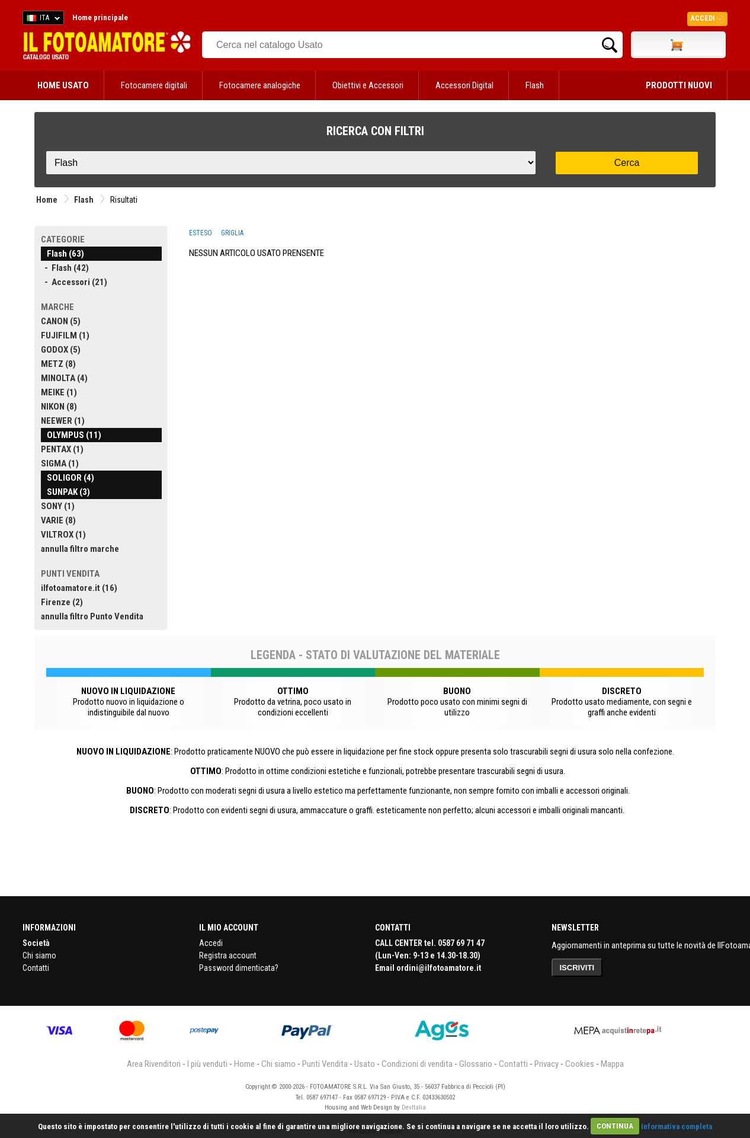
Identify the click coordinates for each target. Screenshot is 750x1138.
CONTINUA (615, 1125)
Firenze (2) (62, 602)
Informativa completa (676, 1125)
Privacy (546, 1064)
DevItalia (414, 1107)
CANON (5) (61, 321)
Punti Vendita (325, 1064)
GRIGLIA (232, 233)
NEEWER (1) (63, 420)
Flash (534, 85)
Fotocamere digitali (154, 85)
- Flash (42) (65, 268)
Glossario (475, 1064)
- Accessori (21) (74, 282)
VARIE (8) (58, 520)
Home (46, 199)
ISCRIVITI (577, 967)
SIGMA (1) (60, 463)
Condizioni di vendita (417, 1064)
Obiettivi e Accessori (367, 85)
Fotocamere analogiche (259, 85)
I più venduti (207, 1064)
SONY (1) (58, 506)
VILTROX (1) (63, 534)
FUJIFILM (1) (65, 335)
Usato (364, 1064)
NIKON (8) (59, 406)
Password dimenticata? (238, 968)
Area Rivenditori (154, 1064)
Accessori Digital (464, 85)
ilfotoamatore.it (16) (79, 588)
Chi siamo (39, 955)
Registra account (228, 955)
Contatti (36, 968)
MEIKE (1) (59, 392)
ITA (41, 19)
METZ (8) (58, 364)
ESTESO (200, 233)
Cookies (579, 1064)
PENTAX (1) (62, 449)
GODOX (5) (61, 349)
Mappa (612, 1064)
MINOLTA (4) (64, 378)
